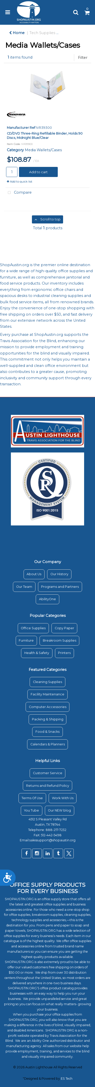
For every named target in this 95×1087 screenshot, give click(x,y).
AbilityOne (47, 599)
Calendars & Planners (47, 744)
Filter (82, 57)
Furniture (26, 640)
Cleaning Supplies (47, 682)
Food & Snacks (47, 732)
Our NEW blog (59, 810)
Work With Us (62, 798)
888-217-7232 (56, 830)
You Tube (31, 810)
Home (17, 33)
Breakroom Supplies (59, 640)
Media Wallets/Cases (43, 150)
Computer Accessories (47, 707)
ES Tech (66, 1078)
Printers (64, 653)
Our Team (24, 587)
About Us (34, 574)
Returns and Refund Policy (47, 786)
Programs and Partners (60, 587)
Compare (19, 192)
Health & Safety (36, 653)
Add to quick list (19, 181)
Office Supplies (33, 628)
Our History (59, 574)
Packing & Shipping (47, 719)
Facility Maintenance (47, 694)
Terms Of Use (32, 798)
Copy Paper (64, 628)
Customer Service (47, 773)
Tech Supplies (42, 33)
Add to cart (38, 172)
